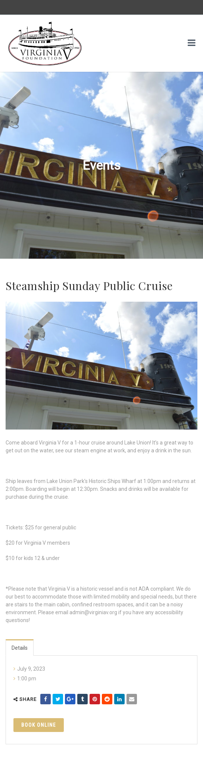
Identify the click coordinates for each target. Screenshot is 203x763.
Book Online (38, 725)
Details (20, 648)
